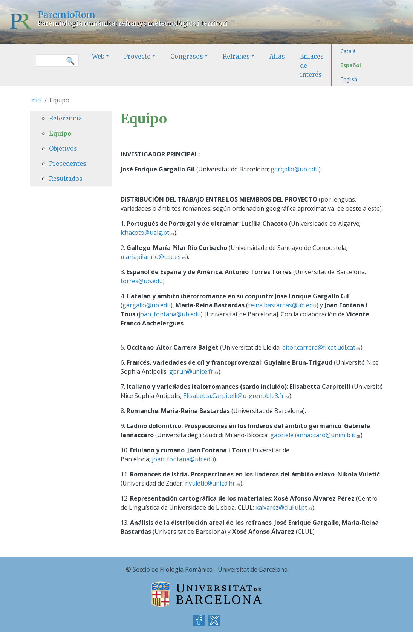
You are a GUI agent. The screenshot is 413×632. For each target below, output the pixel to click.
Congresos (186, 56)
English (348, 79)
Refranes (236, 56)
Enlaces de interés (312, 65)
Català (348, 51)
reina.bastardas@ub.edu (282, 305)
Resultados (66, 178)
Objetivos (63, 148)
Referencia (65, 118)
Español (350, 65)
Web (98, 56)
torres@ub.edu (142, 281)
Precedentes (67, 163)
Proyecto (137, 56)
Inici (35, 100)
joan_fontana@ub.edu (170, 314)
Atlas (277, 56)
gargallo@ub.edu (295, 169)
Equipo (60, 133)
